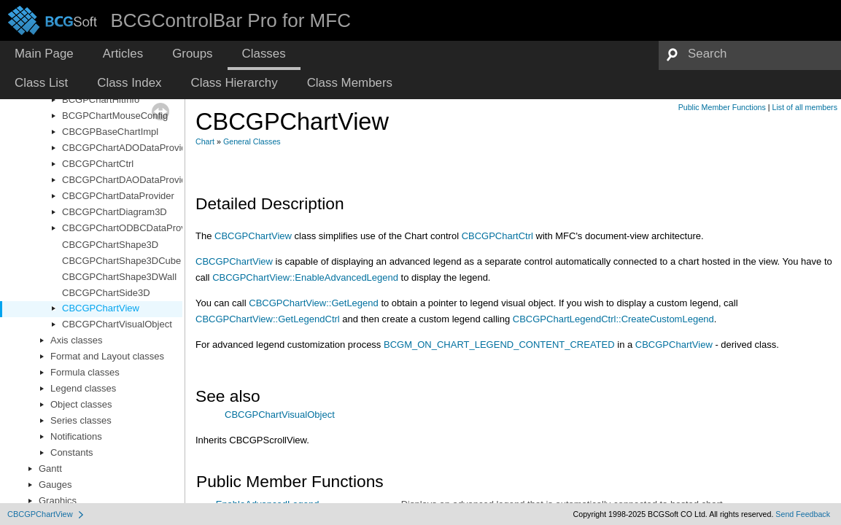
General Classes (252, 141)
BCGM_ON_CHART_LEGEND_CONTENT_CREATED (499, 344)
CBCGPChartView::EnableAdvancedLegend (305, 277)
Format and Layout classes (107, 356)
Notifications (76, 436)
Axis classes (76, 340)
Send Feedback (802, 514)
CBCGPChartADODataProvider (128, 147)
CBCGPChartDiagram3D (114, 211)
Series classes (81, 420)
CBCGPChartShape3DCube (121, 260)
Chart (204, 141)
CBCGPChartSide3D (106, 292)
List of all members (804, 107)
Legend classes (83, 388)
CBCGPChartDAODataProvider (128, 179)
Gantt (50, 468)
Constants (71, 452)
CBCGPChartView (100, 308)
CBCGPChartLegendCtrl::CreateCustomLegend (613, 319)
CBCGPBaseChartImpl (110, 131)
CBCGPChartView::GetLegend (314, 303)
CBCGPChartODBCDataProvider (131, 227)
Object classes (81, 404)
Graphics (58, 500)
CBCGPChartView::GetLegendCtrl (267, 319)
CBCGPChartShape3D (110, 244)
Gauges (55, 484)
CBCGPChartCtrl (97, 163)
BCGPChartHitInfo (100, 99)
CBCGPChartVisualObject (117, 324)
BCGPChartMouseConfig (115, 115)
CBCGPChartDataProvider (118, 195)
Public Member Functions (722, 107)
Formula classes (85, 372)
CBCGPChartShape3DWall (119, 276)
